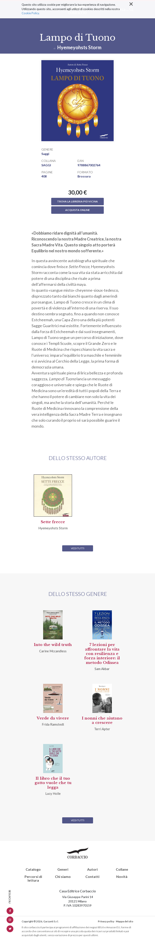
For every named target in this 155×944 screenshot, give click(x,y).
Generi (62, 869)
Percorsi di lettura (33, 878)
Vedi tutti (77, 548)
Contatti (92, 877)
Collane (122, 869)
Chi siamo (63, 877)
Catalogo (33, 869)
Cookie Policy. (31, 2)
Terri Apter (102, 729)
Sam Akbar (102, 669)
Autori (92, 869)
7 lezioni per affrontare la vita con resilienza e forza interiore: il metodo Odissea (102, 653)
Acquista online (77, 210)
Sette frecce (53, 522)
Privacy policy (106, 921)
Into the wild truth (53, 644)
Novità (121, 877)
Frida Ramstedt (53, 724)
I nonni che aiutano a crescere (102, 720)
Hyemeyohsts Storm (79, 47)
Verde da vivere (53, 718)
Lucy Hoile (53, 793)
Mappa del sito (124, 921)
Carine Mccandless (53, 651)
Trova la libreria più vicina (77, 201)
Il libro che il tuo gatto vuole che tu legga (53, 783)
